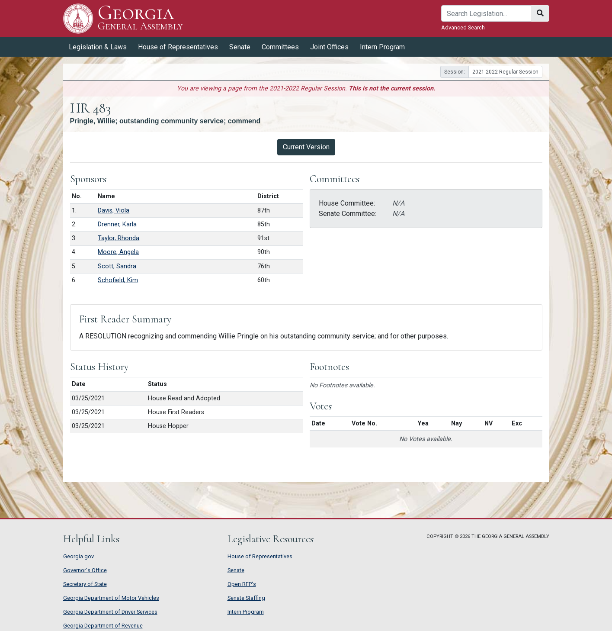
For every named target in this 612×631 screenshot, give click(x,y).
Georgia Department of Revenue (103, 625)
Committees (280, 47)
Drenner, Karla (117, 224)
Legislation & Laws (98, 47)
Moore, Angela (118, 252)
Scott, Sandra (117, 266)
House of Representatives (178, 47)
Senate (239, 47)
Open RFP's (241, 584)
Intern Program (382, 47)
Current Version (306, 147)
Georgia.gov (78, 556)
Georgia (140, 18)
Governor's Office (85, 570)
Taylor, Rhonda (118, 238)
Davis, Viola (113, 210)
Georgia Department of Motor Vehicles (111, 598)
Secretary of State (85, 584)
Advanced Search (463, 27)
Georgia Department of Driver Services (110, 611)
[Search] (486, 13)
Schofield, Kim (118, 280)
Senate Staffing (246, 598)
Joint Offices (329, 47)
